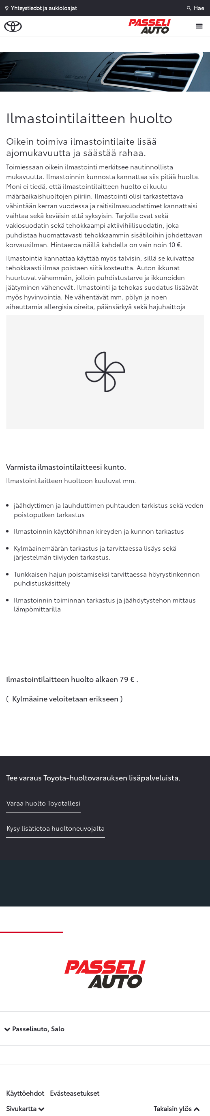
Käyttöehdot (25, 1092)
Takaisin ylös (177, 1108)
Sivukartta (25, 1108)
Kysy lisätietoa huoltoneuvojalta (55, 827)
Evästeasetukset (74, 1092)
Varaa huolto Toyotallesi (43, 802)
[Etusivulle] (151, 26)
